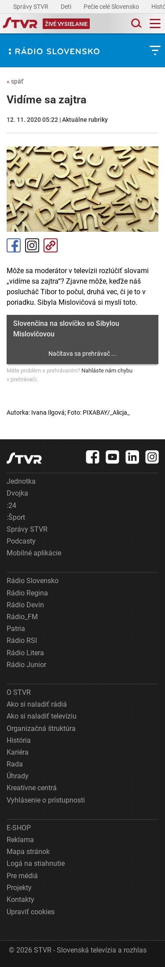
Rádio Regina (27, 593)
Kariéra (18, 752)
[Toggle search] (135, 23)
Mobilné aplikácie (34, 553)
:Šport (16, 517)
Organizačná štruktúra (41, 728)
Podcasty (21, 541)
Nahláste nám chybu (106, 370)
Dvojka (17, 493)
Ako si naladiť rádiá (37, 704)
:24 (11, 505)
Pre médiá (22, 876)
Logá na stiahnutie (36, 863)
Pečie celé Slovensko (112, 6)
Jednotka (21, 481)
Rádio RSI (22, 640)
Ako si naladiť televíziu (42, 716)
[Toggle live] (66, 23)
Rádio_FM (22, 617)
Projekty (19, 887)
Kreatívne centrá (32, 788)
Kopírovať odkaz (51, 245)
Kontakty (20, 899)
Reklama (20, 840)
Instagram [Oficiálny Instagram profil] (32, 245)
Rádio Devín (25, 605)
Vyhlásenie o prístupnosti (46, 800)
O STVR (19, 692)
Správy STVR (31, 6)
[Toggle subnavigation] (155, 50)
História (19, 740)
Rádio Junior (26, 664)
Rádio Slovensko (33, 581)
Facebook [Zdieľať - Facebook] (14, 245)
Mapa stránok (28, 851)
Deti (67, 6)
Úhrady (18, 776)
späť (15, 81)
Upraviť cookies (31, 912)
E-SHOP (19, 828)
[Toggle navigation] (155, 23)
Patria (16, 628)
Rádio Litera (25, 653)
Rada (15, 764)
